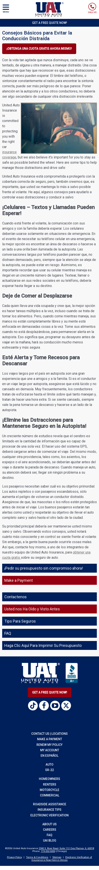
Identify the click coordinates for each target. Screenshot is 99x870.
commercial (49, 795)
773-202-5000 (48, 851)
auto (49, 764)
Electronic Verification (49, 815)
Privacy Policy (14, 857)
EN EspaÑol (49, 755)
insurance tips (49, 809)
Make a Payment (49, 739)
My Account (49, 750)
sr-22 (49, 770)
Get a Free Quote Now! (49, 23)
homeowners (49, 779)
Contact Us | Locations (49, 733)
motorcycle (49, 790)
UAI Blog (49, 840)
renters (49, 784)
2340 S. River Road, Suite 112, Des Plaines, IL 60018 (66, 848)
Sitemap (56, 857)
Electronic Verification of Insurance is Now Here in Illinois (61, 859)
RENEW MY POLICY (49, 744)
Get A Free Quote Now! (49, 692)
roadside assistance (49, 804)
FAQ (49, 835)
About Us (49, 824)
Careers (49, 829)
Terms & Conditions (37, 857)
